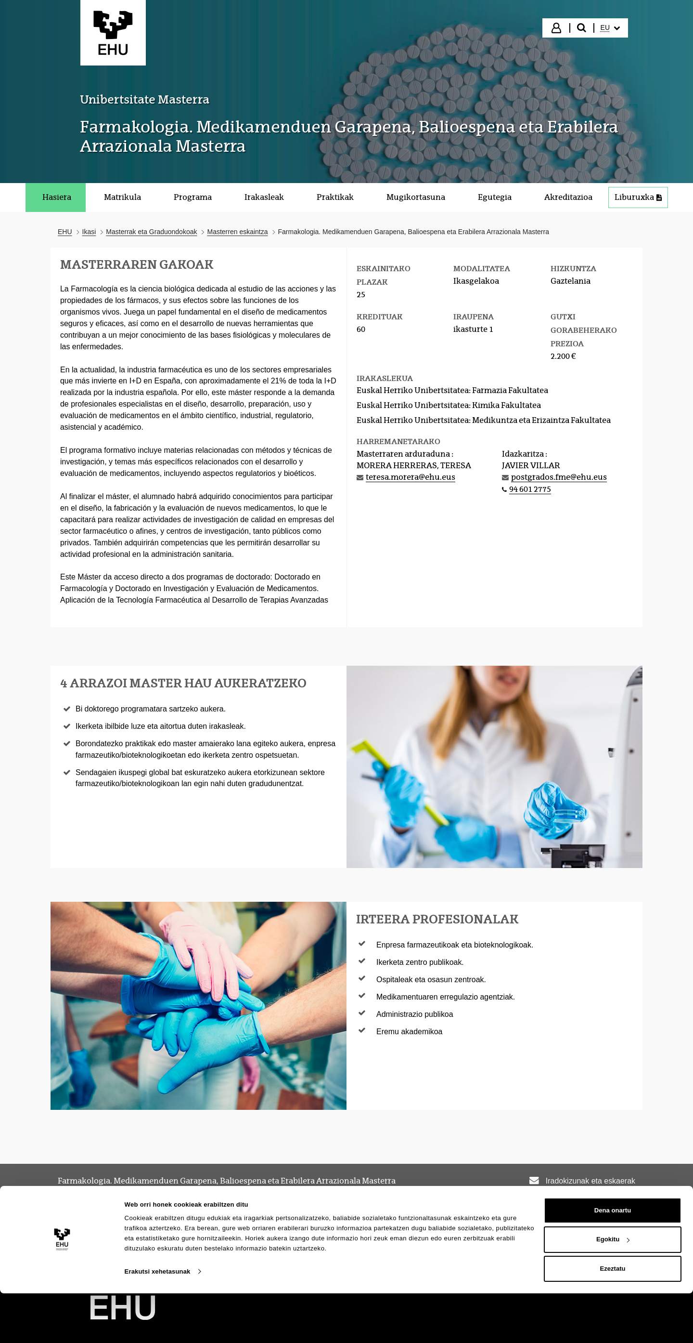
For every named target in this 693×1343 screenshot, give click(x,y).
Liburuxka (638, 197)
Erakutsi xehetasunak (158, 1320)
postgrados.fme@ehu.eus (559, 477)
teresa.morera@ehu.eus (410, 477)
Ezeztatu (612, 1318)
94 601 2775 (530, 489)
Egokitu (612, 1288)
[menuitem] (610, 28)
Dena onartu (612, 1259)
